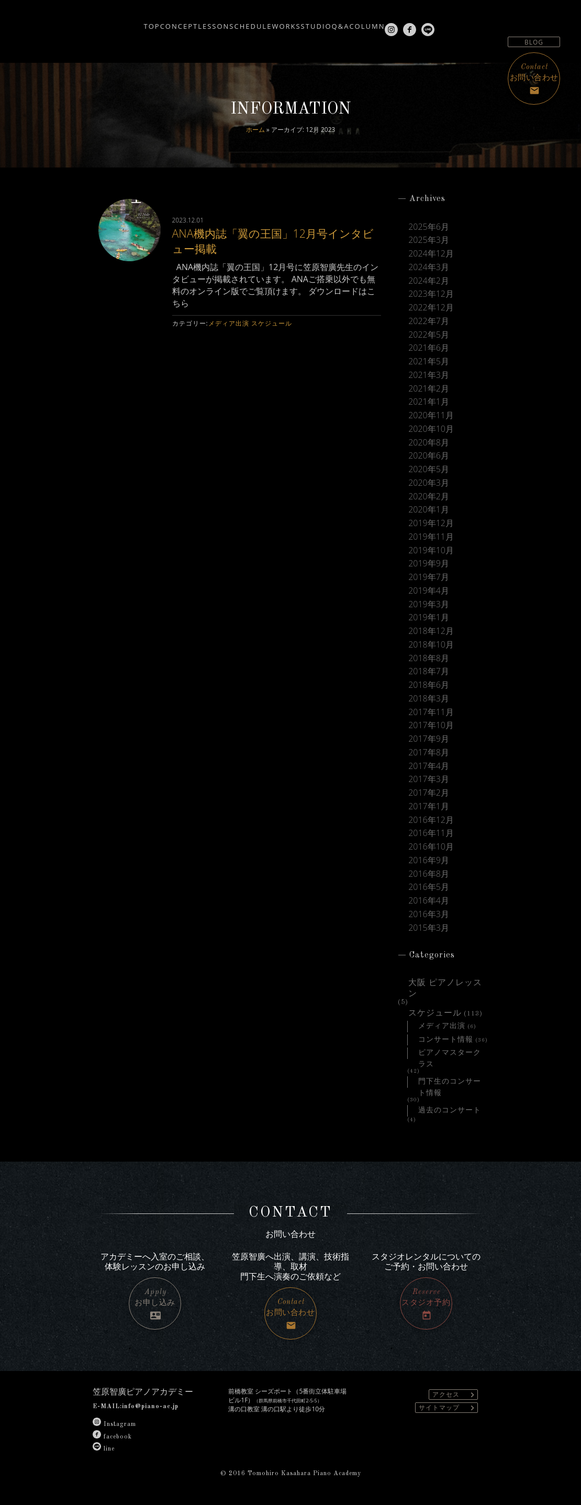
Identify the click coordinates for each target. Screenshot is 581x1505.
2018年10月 (431, 644)
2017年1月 (428, 806)
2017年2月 (428, 792)
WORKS (280, 22)
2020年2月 (428, 496)
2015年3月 (428, 927)
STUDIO (326, 22)
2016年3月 (428, 914)
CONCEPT (127, 22)
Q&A (367, 22)
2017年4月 (428, 766)
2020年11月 (431, 415)
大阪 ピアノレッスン (445, 984)
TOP (84, 22)
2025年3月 (428, 240)
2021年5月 (428, 361)
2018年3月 (428, 698)
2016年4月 (428, 900)
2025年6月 (428, 226)
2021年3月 (428, 375)
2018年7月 (428, 671)
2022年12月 (431, 307)
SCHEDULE (229, 22)
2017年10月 (431, 725)
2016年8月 (428, 873)
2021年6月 (428, 347)
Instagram (114, 1424)
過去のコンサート (449, 1110)
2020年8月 (428, 442)
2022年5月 (428, 334)
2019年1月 (428, 617)
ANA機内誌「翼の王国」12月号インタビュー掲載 (274, 240)
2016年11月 (431, 833)
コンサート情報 (445, 1039)
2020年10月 (431, 428)
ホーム (255, 129)
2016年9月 (428, 860)
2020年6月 (428, 455)
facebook (112, 1437)
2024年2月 (428, 280)
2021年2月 (428, 388)
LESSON (177, 22)
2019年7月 (428, 577)
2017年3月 (428, 779)
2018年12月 (431, 631)
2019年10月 (431, 550)
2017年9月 (428, 738)
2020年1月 (428, 509)
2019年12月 (431, 523)
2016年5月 (428, 887)
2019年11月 (431, 536)
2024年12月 (431, 253)
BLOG (533, 42)
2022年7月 (428, 321)
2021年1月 (428, 401)
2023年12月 (431, 293)
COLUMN (409, 22)
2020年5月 (428, 469)
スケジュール (271, 323)
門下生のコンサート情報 (449, 1083)
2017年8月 (428, 752)
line (104, 1449)
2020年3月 (428, 482)
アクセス (454, 1395)
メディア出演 (228, 323)
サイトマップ (448, 1408)
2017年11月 (431, 712)
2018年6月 (428, 684)
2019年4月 (428, 590)
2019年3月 (428, 604)
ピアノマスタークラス (449, 1054)
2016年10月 (431, 846)
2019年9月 (428, 563)
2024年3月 (428, 267)
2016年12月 (431, 820)
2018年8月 (428, 658)
